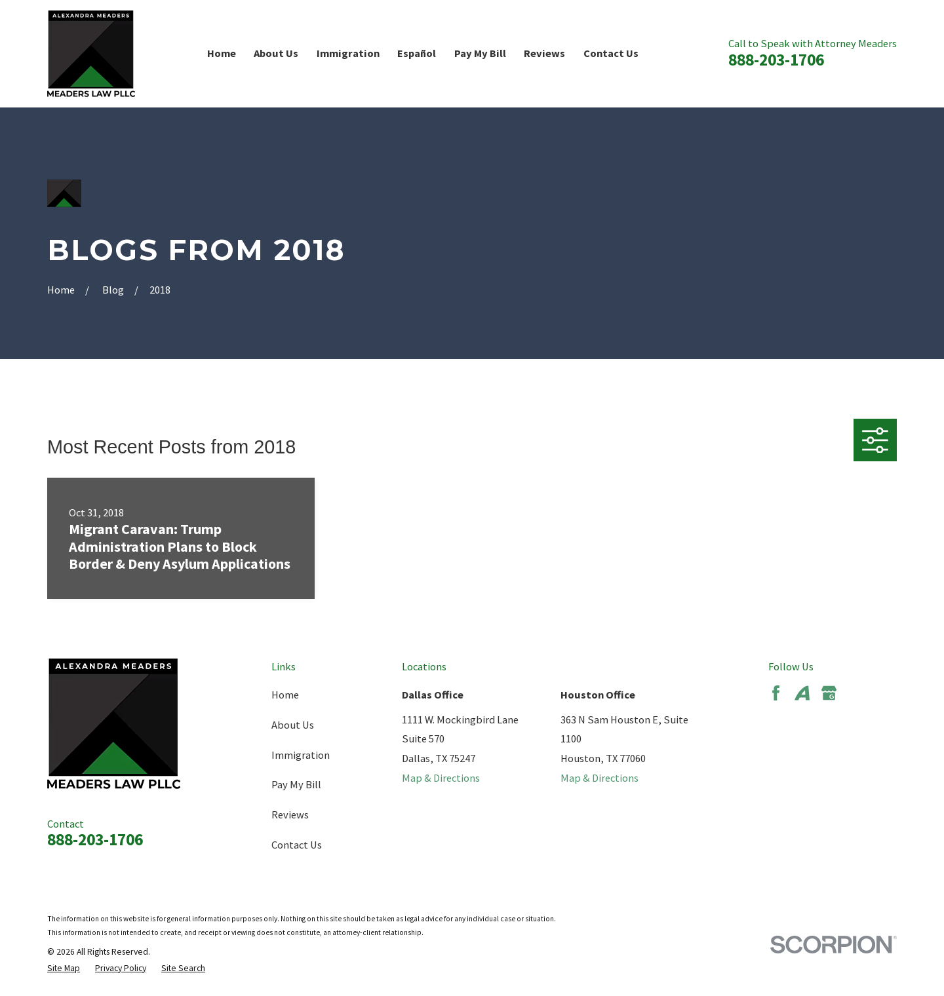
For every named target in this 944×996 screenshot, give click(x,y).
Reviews (290, 814)
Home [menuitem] (221, 53)
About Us (292, 724)
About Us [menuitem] (276, 53)
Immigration (300, 754)
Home (285, 694)
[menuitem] (63, 969)
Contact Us (296, 844)
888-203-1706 (776, 59)
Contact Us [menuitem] (611, 53)
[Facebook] (775, 692)
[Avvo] (802, 692)
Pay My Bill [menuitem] (480, 53)
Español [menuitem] (416, 53)
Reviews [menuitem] (544, 53)
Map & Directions (441, 777)
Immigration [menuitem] (348, 53)
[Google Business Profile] (828, 692)
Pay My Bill (296, 784)
